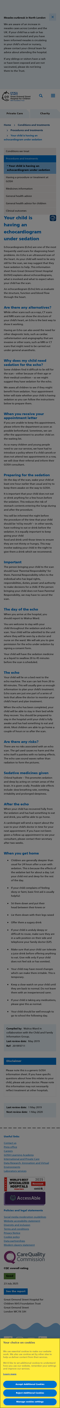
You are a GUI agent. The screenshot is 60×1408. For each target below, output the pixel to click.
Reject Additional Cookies (30, 1393)
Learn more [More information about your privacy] (9, 1374)
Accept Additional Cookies (30, 1384)
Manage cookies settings (30, 1402)
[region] (30, 1373)
